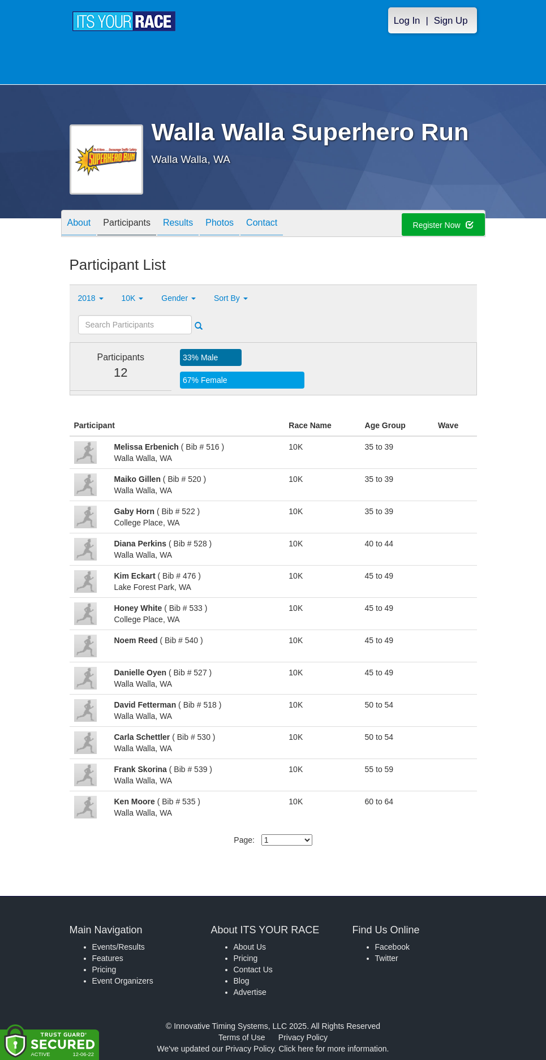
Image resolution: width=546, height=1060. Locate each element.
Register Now (443, 225)
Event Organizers (122, 980)
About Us (250, 946)
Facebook (392, 946)
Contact (261, 224)
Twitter (386, 958)
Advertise (250, 992)
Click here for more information (332, 1048)
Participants (127, 224)
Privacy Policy (303, 1037)
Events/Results (118, 946)
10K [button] (133, 298)
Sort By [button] (231, 298)
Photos (219, 224)
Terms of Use (241, 1037)
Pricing (104, 969)
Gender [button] (178, 298)
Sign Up (451, 20)
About (79, 224)
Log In (407, 20)
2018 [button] (91, 298)
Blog (242, 980)
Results (178, 224)
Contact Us (253, 969)
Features (107, 958)
